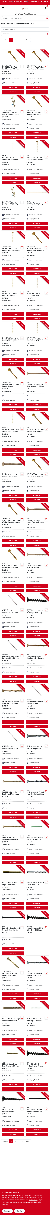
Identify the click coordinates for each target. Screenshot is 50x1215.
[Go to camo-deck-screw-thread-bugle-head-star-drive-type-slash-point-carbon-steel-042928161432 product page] (37, 1023)
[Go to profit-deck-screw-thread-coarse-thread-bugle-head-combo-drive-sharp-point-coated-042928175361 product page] (13, 933)
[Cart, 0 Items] (46, 8)
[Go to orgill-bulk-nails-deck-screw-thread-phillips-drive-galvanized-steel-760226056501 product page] (37, 706)
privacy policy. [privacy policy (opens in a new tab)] (33, 1200)
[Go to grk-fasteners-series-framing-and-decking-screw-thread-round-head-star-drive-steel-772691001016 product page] (13, 298)
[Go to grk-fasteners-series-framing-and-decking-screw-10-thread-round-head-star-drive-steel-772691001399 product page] (37, 344)
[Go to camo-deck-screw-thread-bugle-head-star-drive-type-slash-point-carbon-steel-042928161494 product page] (37, 842)
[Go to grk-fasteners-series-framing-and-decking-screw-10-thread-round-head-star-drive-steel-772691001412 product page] (13, 434)
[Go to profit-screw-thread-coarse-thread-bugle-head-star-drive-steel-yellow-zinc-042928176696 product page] (37, 661)
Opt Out (19, 1211)
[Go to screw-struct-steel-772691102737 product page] (13, 208)
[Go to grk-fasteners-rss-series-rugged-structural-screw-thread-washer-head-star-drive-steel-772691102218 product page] (37, 480)
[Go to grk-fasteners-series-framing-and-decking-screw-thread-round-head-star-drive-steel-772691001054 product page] (37, 298)
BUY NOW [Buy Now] (13, 92)
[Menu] (3, 7)
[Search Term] (25, 18)
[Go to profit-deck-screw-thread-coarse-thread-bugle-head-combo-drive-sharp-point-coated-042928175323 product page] (37, 887)
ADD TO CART (13, 87)
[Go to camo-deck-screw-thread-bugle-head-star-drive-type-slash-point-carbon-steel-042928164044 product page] (13, 887)
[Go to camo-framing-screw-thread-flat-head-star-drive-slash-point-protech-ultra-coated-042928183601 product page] (13, 480)
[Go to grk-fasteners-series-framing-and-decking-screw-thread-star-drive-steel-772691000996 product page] (13, 253)
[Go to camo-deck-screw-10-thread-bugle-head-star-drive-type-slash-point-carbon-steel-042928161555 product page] (37, 752)
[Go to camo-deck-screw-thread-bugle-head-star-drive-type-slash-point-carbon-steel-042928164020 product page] (13, 1069)
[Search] (47, 18)
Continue (7, 1211)
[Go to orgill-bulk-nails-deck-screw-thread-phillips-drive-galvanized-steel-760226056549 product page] (13, 752)
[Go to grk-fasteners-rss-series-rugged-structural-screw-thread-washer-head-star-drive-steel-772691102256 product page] (13, 570)
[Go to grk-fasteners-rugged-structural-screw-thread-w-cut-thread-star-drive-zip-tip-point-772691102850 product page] (37, 162)
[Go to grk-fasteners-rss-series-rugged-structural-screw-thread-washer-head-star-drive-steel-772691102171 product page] (13, 525)
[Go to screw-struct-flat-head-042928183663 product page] (37, 525)
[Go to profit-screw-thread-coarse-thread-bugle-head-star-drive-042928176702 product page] (13, 706)
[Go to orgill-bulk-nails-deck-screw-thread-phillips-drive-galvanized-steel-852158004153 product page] (13, 616)
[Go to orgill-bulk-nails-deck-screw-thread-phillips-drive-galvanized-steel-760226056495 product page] (13, 661)
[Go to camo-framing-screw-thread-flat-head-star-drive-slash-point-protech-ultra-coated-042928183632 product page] (37, 389)
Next (27, 40)
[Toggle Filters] (47, 34)
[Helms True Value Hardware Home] (25, 9)
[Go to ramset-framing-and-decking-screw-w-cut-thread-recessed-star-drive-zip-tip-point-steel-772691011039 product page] (13, 978)
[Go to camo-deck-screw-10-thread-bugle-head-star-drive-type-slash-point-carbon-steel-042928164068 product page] (13, 797)
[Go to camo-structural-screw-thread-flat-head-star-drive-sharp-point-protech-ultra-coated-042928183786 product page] (37, 208)
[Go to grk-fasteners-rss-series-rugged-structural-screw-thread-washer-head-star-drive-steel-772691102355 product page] (37, 253)
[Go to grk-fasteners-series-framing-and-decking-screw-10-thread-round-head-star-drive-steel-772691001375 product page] (13, 344)
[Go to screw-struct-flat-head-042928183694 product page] (37, 570)
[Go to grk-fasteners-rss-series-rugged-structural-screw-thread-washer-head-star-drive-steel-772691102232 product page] (37, 434)
